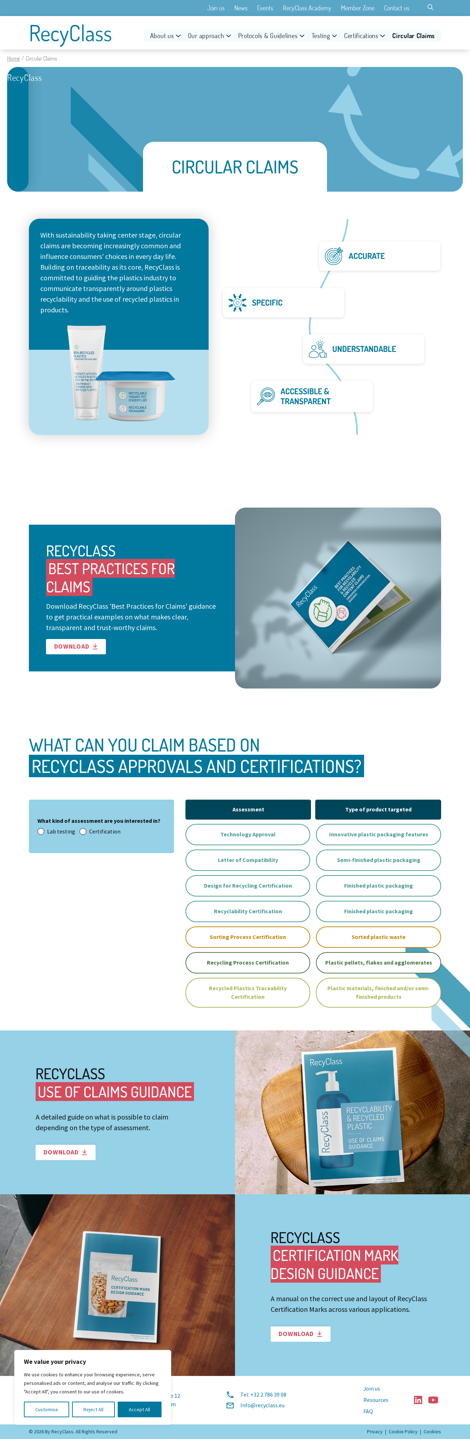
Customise (46, 1409)
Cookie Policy (403, 1431)
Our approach (206, 36)
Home (13, 58)
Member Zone (357, 8)
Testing (321, 36)
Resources (375, 1400)
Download (76, 646)
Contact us (396, 8)
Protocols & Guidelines (268, 36)
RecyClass (70, 33)
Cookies (432, 1431)
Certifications (361, 36)
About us (162, 36)
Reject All (93, 1409)
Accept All (139, 1409)
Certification (100, 831)
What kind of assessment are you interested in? (98, 821)
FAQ (368, 1411)
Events (265, 8)
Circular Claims (413, 36)
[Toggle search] (430, 7)
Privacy (375, 1431)
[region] (92, 1387)
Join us (216, 8)
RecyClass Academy (307, 8)
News (240, 8)
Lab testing (56, 831)
